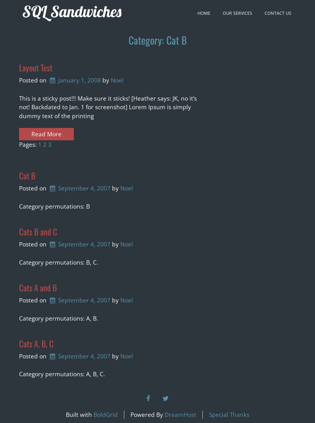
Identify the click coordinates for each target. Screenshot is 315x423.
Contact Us (278, 13)
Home (203, 13)
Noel (117, 80)
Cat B (27, 176)
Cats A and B (38, 287)
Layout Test (35, 68)
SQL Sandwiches (72, 11)
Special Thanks (229, 415)
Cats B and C (38, 231)
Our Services (237, 13)
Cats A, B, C (36, 343)
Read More (46, 134)
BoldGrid (106, 415)
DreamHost (180, 415)
